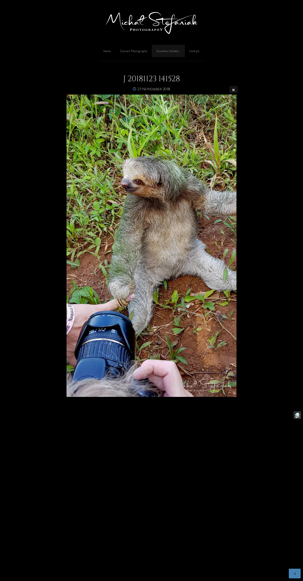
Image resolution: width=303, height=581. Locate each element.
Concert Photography (133, 51)
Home (107, 51)
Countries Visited (167, 51)
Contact (194, 51)
